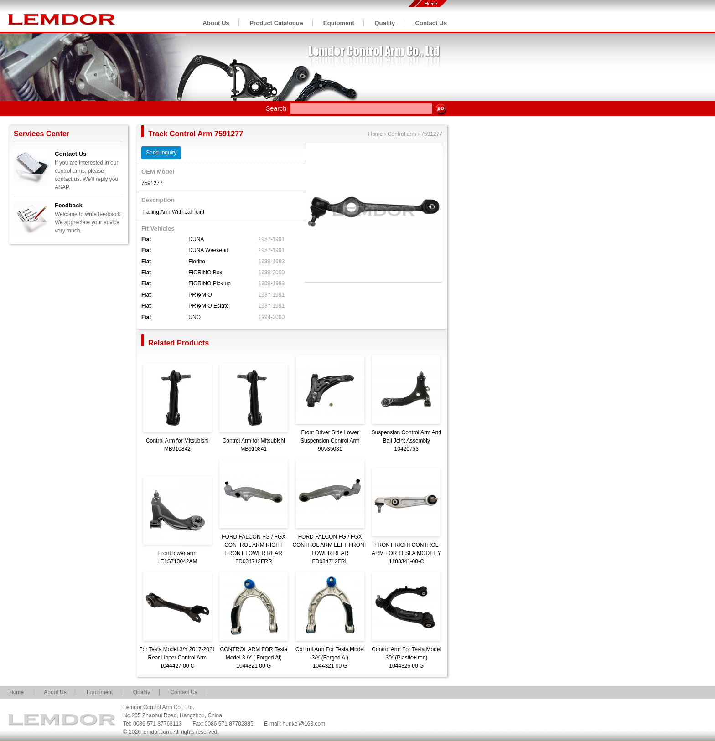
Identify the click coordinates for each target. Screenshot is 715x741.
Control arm (402, 134)
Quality (384, 23)
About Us (215, 23)
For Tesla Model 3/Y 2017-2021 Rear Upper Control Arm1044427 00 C (177, 657)
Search (276, 108)
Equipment (338, 23)
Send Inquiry (161, 152)
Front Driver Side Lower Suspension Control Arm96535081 (330, 440)
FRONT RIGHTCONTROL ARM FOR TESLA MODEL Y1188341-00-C (406, 553)
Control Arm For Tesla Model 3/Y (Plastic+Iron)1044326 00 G (406, 657)
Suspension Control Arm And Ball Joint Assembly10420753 (406, 440)
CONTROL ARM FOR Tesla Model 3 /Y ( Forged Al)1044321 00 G (253, 657)
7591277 (431, 134)
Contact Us (431, 23)
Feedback (69, 205)
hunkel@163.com (304, 723)
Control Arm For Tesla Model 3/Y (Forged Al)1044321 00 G (330, 657)
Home (375, 134)
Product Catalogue (276, 23)
